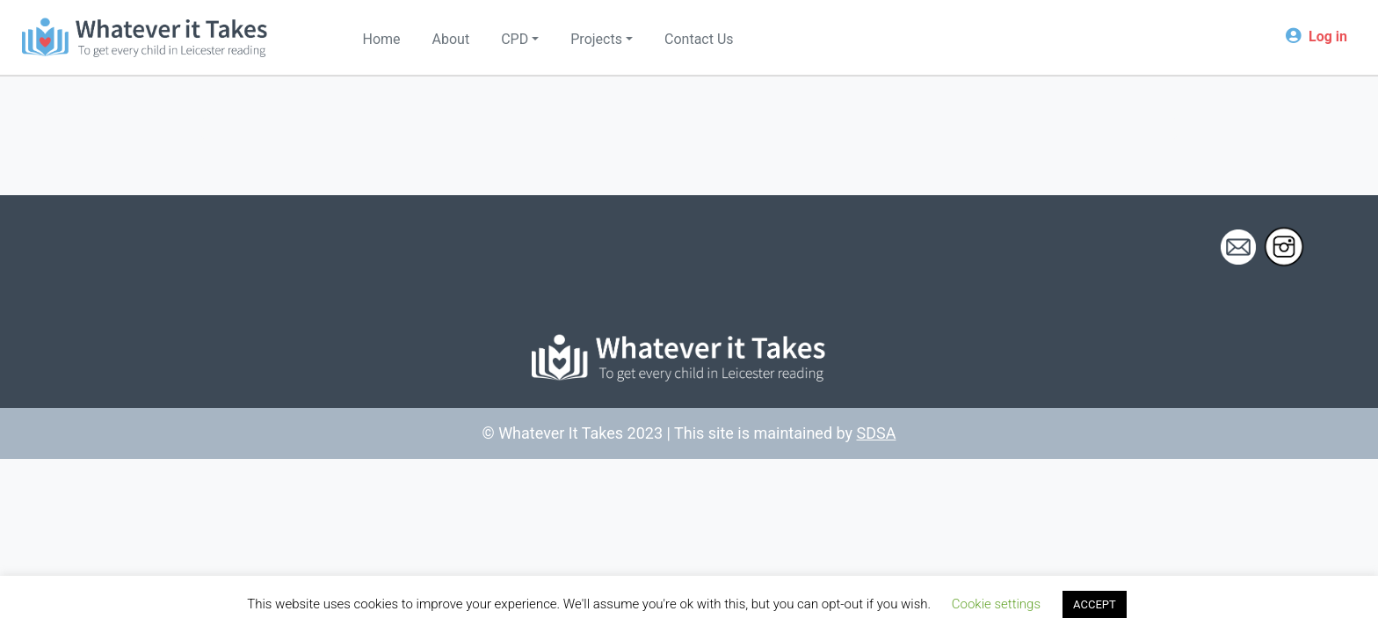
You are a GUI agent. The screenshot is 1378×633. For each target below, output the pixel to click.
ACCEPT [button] (1094, 604)
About (451, 39)
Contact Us (699, 39)
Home (382, 39)
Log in (1328, 36)
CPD (514, 39)
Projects (596, 39)
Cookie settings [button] (996, 604)
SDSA (876, 433)
